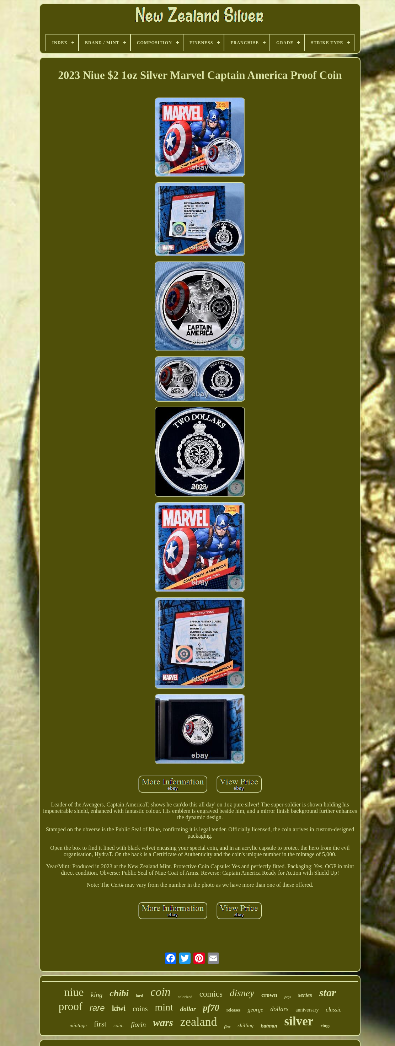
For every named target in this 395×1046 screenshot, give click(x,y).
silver (299, 1021)
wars (163, 1022)
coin (160, 992)
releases (233, 1010)
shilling (245, 1025)
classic (334, 1010)
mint (164, 1007)
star (327, 992)
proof (70, 1006)
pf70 (211, 1008)
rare (97, 1008)
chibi (119, 993)
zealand (198, 1021)
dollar (188, 1009)
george (255, 1010)
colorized (185, 996)
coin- (118, 1025)
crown (269, 995)
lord (139, 995)
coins (140, 1009)
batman (269, 1026)
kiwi (119, 1008)
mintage (78, 1025)
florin (138, 1024)
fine (227, 1026)
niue (74, 992)
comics (211, 993)
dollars (279, 1009)
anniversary (307, 1010)
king (96, 994)
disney (242, 993)
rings (325, 1025)
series (305, 995)
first (100, 1023)
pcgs (287, 997)
